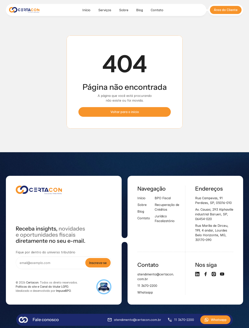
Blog (139, 10)
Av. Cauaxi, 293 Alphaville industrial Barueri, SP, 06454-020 (214, 214)
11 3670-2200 (147, 286)
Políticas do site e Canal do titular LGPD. (42, 286)
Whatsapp (145, 293)
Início (86, 10)
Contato (157, 10)
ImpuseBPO (63, 291)
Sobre (123, 10)
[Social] (205, 274)
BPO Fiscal (163, 198)
